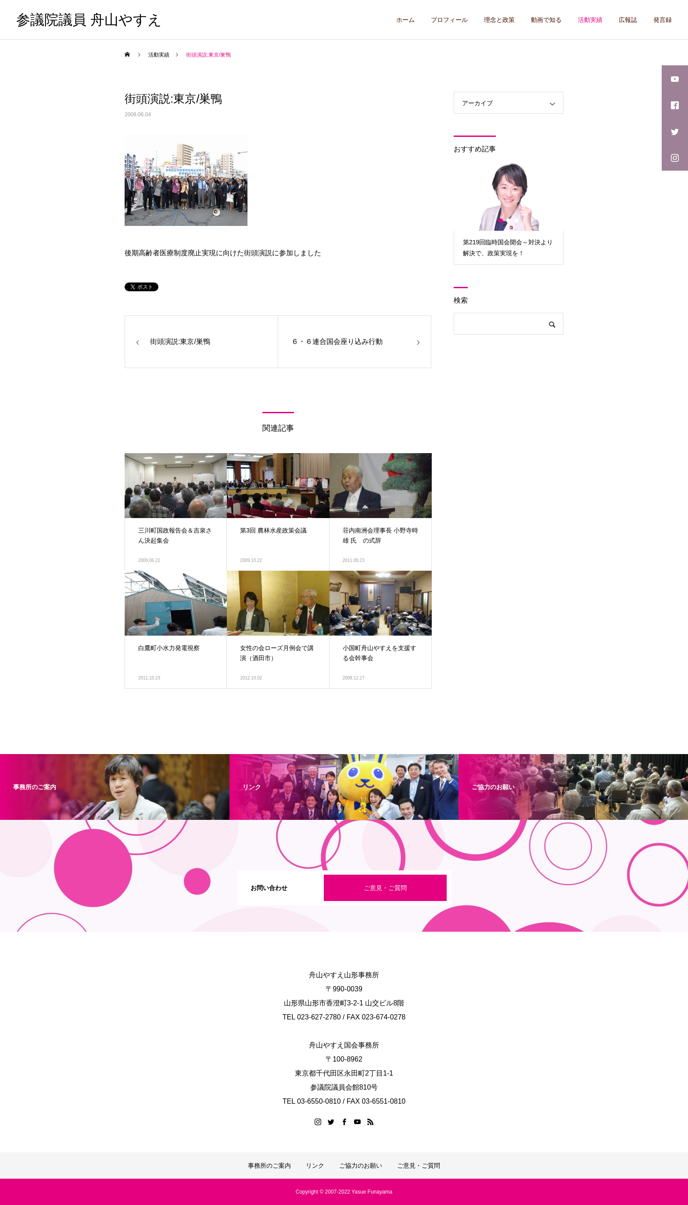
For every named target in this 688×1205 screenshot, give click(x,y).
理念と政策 (499, 19)
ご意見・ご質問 (385, 887)
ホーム (405, 19)
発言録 (662, 19)
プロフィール (449, 19)
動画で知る (546, 19)
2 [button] (509, 220)
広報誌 (628, 19)
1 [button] (501, 220)
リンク (315, 1165)
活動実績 (590, 19)
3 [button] (517, 220)
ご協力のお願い (360, 1165)
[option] (508, 213)
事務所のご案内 (269, 1165)
